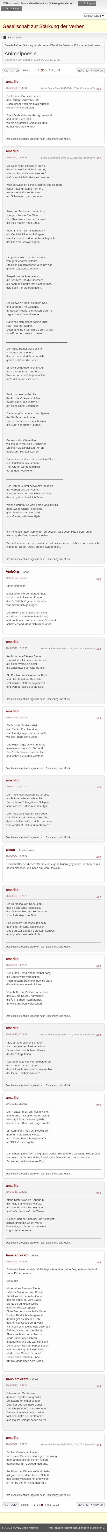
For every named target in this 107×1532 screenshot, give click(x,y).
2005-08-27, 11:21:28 (16, 157)
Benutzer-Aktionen (90, 70)
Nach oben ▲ (98, 1527)
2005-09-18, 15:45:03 (16, 1192)
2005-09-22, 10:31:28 (16, 1444)
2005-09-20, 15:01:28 (16, 1261)
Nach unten (11, 70)
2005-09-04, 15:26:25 (16, 896)
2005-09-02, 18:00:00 (16, 786)
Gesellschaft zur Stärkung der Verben (43, 26)
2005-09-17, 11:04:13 (16, 1104)
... (55, 70)
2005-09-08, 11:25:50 (16, 965)
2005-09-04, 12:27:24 (16, 856)
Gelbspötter (13, 593)
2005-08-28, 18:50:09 (16, 717)
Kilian (10, 850)
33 (58, 70)
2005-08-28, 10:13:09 (16, 648)
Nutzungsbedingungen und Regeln (72, 1527)
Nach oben (10, 1505)
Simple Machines (29, 1527)
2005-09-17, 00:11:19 (16, 1034)
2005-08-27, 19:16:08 (16, 578)
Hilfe (51, 1527)
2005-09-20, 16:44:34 (16, 1385)
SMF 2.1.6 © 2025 (11, 1527)
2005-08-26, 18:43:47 (16, 88)
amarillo (12, 81)
